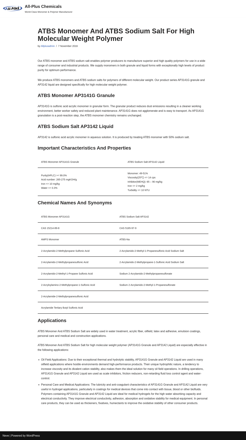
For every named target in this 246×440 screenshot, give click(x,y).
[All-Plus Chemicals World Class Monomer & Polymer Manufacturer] (37, 8)
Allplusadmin (48, 46)
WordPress (33, 435)
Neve (6, 435)
